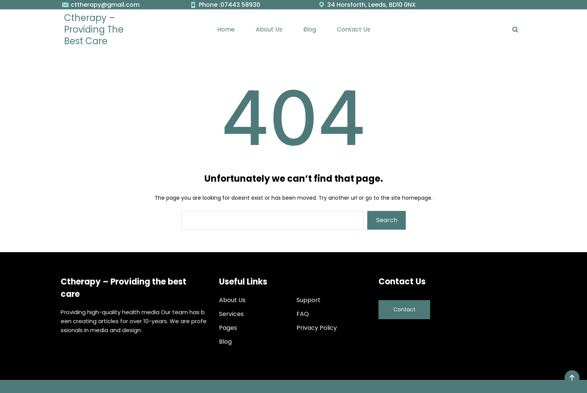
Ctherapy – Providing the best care (94, 29)
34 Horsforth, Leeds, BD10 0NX (371, 4)
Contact (404, 307)
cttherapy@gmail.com (105, 4)
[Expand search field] (515, 29)
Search (386, 220)
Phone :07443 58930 (229, 4)
